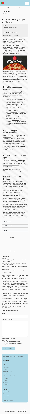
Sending (6, 389)
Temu (5, 365)
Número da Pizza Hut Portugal (10, 35)
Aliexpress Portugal (9, 376)
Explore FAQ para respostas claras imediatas (14, 132)
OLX (5, 393)
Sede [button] (5, 230)
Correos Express (8, 400)
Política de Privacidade (9, 411)
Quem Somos (6, 410)
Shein (5, 373)
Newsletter (13, 410)
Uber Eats (7, 367)
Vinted (6, 384)
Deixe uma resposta (7, 319)
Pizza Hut (18, 7)
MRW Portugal (8, 371)
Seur (5, 387)
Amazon (6, 358)
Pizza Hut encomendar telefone (10, 27)
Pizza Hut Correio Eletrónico (10, 32)
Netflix (6, 378)
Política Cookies (22, 411)
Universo (6, 395)
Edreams (6, 360)
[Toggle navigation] (27, 3)
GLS (5, 362)
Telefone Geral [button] (8, 226)
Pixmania (12, 237)
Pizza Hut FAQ (6, 30)
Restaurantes (11, 7)
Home (5, 7)
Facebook (6, 398)
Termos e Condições (22, 410)
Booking (6, 380)
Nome (3, 313)
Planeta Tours (13, 251)
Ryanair (6, 382)
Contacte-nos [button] (7, 221)
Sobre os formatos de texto (8, 338)
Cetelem (6, 391)
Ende (5, 369)
